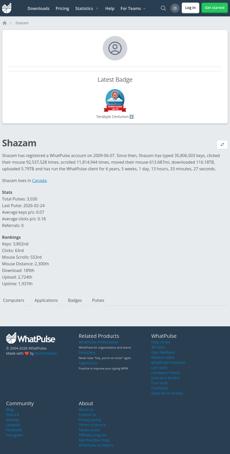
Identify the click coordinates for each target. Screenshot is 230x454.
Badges (75, 300)
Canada (39, 180)
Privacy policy (90, 419)
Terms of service (92, 424)
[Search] (163, 8)
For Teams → (133, 8)
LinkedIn (13, 424)
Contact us (87, 414)
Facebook (14, 429)
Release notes (162, 357)
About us (86, 409)
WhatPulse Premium (168, 362)
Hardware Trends (165, 372)
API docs (158, 347)
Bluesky (12, 419)
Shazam (21, 22)
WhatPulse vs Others (96, 445)
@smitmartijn (46, 353)
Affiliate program (93, 435)
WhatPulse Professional (98, 342)
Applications (46, 300)
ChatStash (159, 388)
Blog (10, 409)
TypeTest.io (88, 363)
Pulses (98, 300)
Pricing (62, 8)
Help (109, 8)
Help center (161, 342)
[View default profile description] (222, 145)
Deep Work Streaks (167, 393)
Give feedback (163, 352)
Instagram (14, 435)
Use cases (159, 367)
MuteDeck (87, 352)
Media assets (89, 429)
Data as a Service (165, 377)
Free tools (159, 382)
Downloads (39, 8)
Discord (12, 414)
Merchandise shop (94, 440)
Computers (13, 300)
